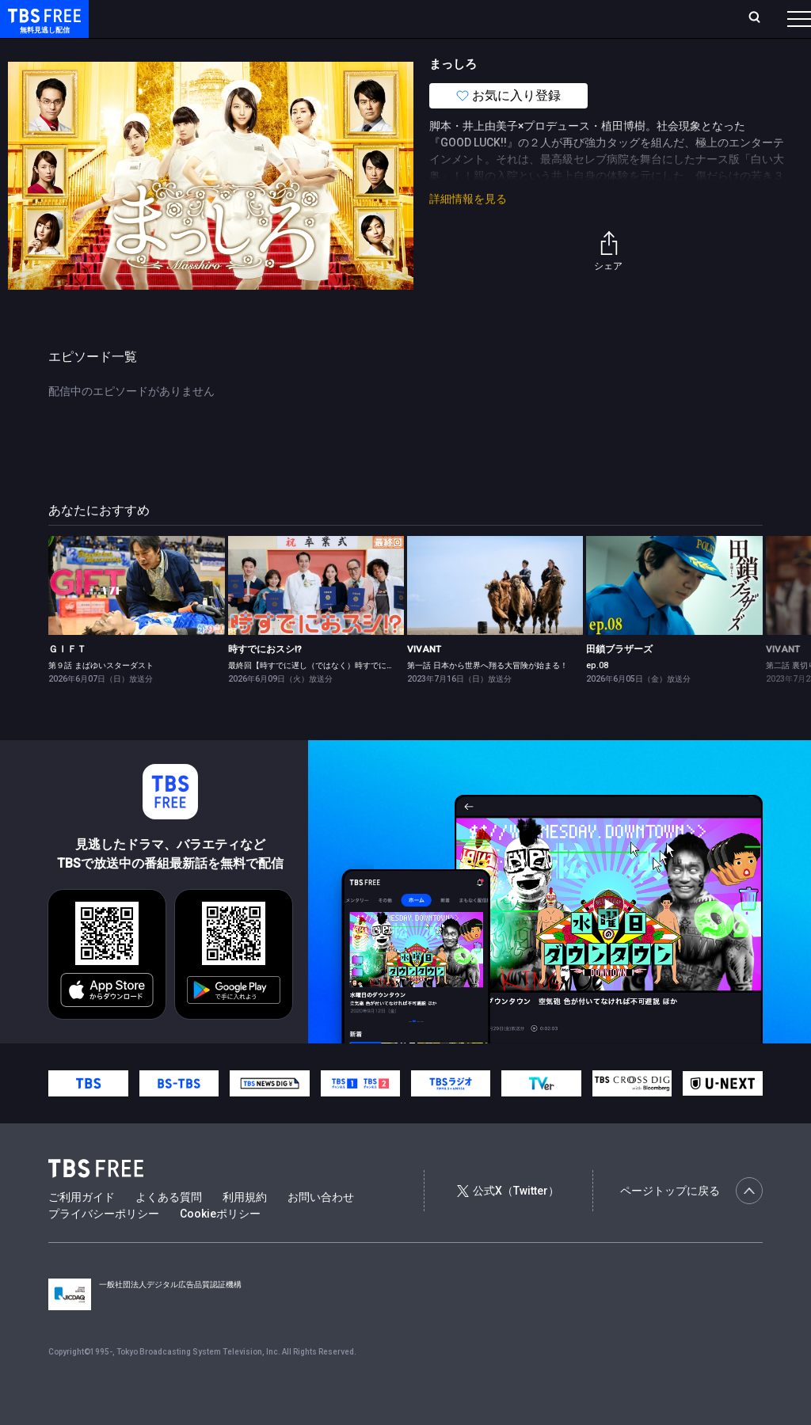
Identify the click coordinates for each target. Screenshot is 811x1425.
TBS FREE (42, 28)
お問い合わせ (320, 1228)
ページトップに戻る (691, 1222)
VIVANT (424, 680)
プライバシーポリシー (103, 1245)
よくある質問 (168, 1228)
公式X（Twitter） (507, 1222)
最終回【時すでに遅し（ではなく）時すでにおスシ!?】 (326, 697)
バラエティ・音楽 (395, 49)
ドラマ (319, 49)
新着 (171, 49)
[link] (136, 617)
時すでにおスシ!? (265, 680)
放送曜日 (233, 18)
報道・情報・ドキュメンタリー (523, 49)
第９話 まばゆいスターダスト (101, 697)
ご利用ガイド (81, 1228)
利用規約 (245, 1228)
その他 (628, 49)
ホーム (179, 18)
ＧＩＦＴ (67, 680)
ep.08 (597, 697)
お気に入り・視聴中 (471, 18)
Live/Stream (374, 18)
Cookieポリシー (220, 1245)
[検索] (649, 18)
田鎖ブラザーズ (619, 680)
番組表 (761, 18)
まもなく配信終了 (243, 49)
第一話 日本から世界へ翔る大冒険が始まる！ (487, 697)
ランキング (299, 18)
